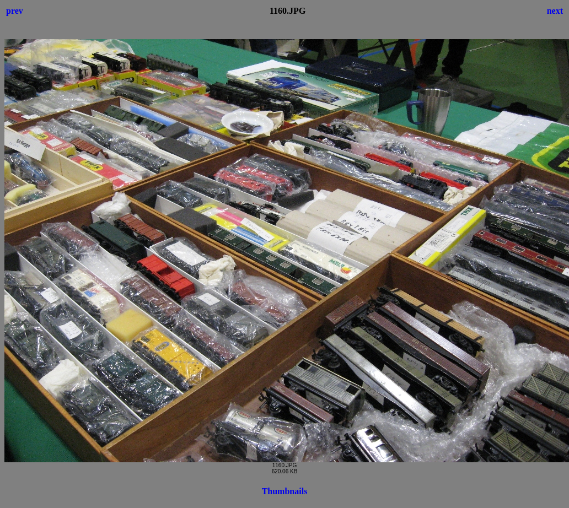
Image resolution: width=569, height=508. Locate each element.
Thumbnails (285, 491)
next (555, 10)
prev (14, 10)
